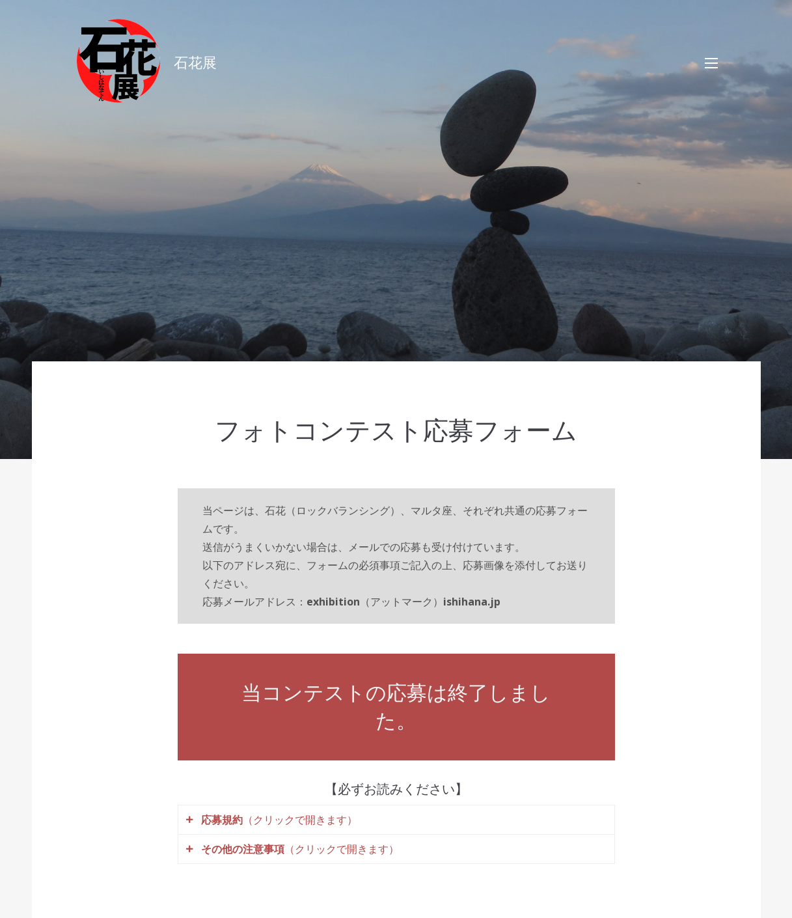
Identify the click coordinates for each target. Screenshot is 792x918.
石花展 (195, 63)
